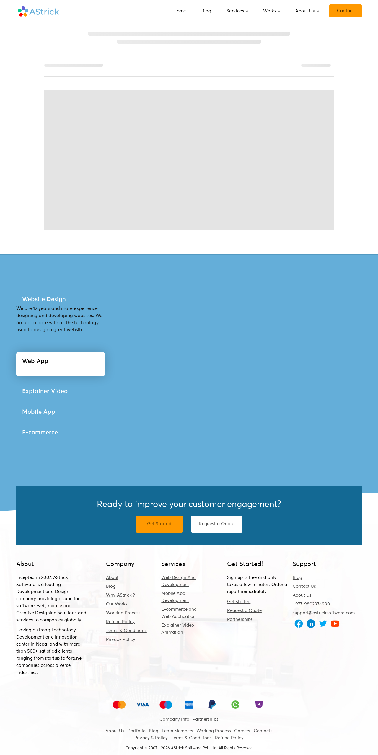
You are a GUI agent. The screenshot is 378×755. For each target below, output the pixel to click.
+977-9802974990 (311, 604)
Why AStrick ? (120, 595)
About (112, 577)
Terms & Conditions (126, 630)
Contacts (263, 731)
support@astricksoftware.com (324, 613)
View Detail (238, 300)
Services (237, 11)
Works (271, 11)
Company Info (174, 719)
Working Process (123, 613)
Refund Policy (120, 622)
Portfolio (136, 731)
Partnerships (240, 619)
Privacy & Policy (151, 738)
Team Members (177, 731)
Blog (206, 11)
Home (179, 11)
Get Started (239, 602)
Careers (242, 731)
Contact (345, 11)
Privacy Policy (120, 639)
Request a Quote (244, 610)
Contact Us (304, 586)
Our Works (117, 604)
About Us (307, 11)
